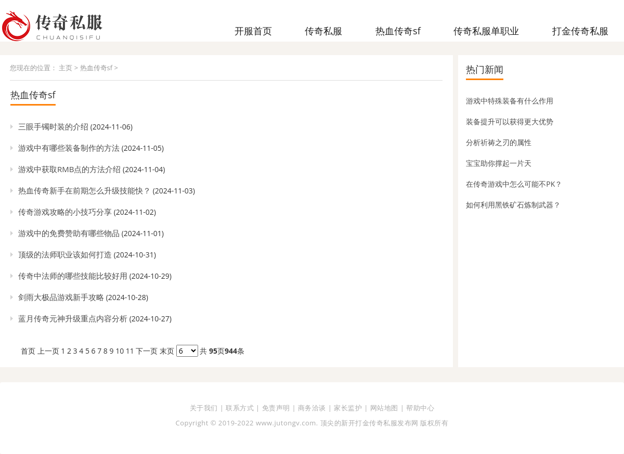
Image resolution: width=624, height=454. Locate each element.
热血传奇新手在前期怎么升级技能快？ (84, 190)
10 (119, 351)
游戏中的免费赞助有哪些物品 (69, 233)
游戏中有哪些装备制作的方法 (69, 147)
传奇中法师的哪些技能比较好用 (72, 275)
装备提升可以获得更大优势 (509, 121)
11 (130, 351)
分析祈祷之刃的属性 (498, 142)
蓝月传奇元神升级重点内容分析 (72, 318)
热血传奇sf (96, 67)
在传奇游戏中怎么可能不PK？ (514, 184)
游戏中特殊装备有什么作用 (509, 101)
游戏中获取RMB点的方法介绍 (69, 169)
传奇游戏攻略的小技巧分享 (65, 211)
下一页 (147, 351)
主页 (65, 67)
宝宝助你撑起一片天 (498, 163)
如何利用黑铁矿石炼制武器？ (513, 205)
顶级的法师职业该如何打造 (65, 254)
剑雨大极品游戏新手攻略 (61, 297)
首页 (28, 351)
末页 (167, 351)
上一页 (48, 351)
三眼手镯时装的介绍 (53, 126)
